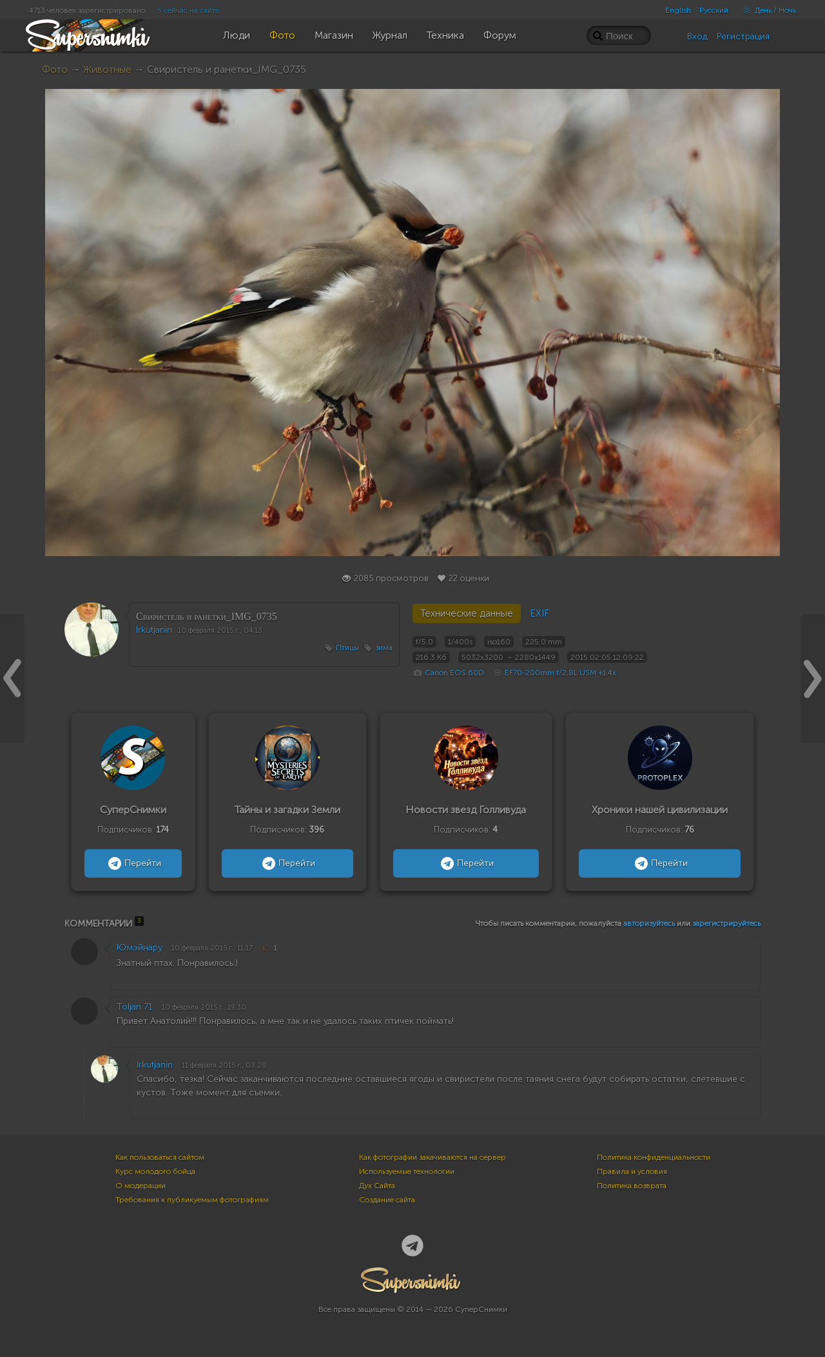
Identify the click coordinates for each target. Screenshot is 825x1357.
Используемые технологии (406, 1171)
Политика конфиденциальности (653, 1157)
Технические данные (466, 613)
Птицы (347, 647)
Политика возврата (631, 1185)
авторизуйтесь (649, 923)
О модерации (140, 1185)
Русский (713, 10)
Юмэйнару (139, 947)
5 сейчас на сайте (188, 10)
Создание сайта (387, 1199)
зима (384, 647)
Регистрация (743, 36)
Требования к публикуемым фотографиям (192, 1199)
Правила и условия (632, 1171)
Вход (697, 36)
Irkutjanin (154, 629)
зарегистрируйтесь (726, 923)
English (678, 10)
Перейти (133, 863)
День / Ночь (766, 10)
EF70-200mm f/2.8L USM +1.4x (560, 672)
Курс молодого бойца (155, 1171)
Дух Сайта (377, 1185)
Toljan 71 (135, 1006)
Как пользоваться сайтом (159, 1157)
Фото (55, 69)
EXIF (539, 613)
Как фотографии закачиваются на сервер (432, 1157)
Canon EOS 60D (454, 672)
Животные (107, 69)
